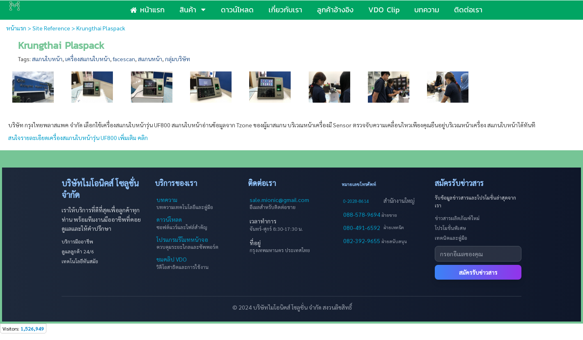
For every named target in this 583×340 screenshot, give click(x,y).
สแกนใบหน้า (47, 58)
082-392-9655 (362, 240)
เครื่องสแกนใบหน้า (87, 58)
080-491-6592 (361, 227)
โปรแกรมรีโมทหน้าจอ (182, 239)
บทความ (166, 199)
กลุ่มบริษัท (177, 58)
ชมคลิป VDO (171, 259)
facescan (124, 58)
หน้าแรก (16, 28)
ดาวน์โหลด (169, 219)
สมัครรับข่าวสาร (478, 272)
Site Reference (51, 28)
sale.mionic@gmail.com (279, 199)
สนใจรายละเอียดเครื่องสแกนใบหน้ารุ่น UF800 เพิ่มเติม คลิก (78, 137)
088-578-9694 (362, 214)
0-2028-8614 (356, 201)
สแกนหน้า (150, 58)
